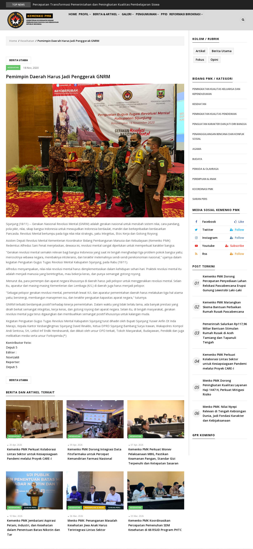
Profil (90, 20)
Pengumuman (161, 20)
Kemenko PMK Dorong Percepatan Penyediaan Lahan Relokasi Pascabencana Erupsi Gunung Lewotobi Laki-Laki (224, 283)
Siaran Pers (30, 508)
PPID (182, 20)
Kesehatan (27, 41)
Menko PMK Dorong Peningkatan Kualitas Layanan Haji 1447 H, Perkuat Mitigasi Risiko (225, 387)
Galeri (139, 20)
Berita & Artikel (115, 20)
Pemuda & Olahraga (205, 169)
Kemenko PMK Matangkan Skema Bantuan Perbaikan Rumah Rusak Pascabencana (223, 307)
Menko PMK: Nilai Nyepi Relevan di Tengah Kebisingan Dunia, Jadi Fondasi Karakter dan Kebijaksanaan (224, 414)
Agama (196, 149)
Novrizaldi (12, 357)
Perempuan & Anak (94, 508)
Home (74, 20)
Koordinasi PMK (202, 189)
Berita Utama (18, 60)
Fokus (200, 60)
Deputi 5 (11, 348)
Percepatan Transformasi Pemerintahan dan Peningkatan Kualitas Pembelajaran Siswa (96, 4)
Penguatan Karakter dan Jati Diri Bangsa (219, 124)
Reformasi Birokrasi (206, 20)
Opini (214, 60)
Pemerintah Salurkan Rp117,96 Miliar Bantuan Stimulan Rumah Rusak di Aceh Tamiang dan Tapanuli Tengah (225, 333)
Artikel (200, 51)
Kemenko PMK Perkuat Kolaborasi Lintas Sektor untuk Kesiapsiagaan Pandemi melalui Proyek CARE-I (225, 362)
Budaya (197, 159)
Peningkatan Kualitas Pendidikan (214, 114)
